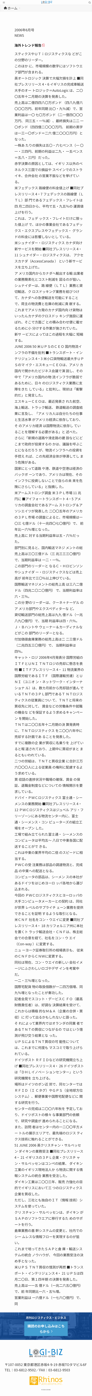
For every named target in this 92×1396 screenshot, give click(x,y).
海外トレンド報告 (29, 45)
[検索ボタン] (89, 2)
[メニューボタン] (4, 2)
